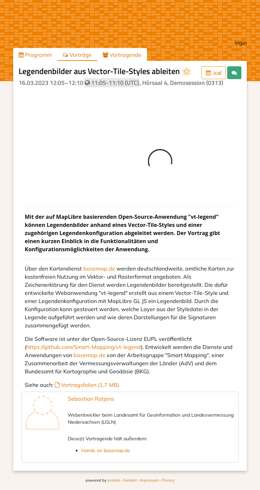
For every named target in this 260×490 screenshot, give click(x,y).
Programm (35, 54)
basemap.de (99, 268)
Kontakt (130, 480)
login (241, 42)
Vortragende (122, 54)
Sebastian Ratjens (91, 398)
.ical (213, 73)
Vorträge (77, 54)
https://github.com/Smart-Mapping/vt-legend (83, 347)
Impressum (149, 480)
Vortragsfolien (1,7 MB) (87, 384)
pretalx (114, 480)
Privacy (168, 480)
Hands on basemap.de (105, 450)
